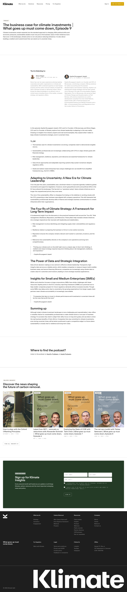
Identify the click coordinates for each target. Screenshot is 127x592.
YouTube (76, 548)
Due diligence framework (61, 521)
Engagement (37, 523)
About (96, 519)
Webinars (76, 526)
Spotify (49, 354)
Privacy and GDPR (59, 548)
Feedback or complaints (61, 552)
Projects (56, 526)
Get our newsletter (79, 534)
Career (96, 521)
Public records (78, 528)
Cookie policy (58, 550)
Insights (76, 521)
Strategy (35, 519)
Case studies (78, 519)
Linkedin (76, 546)
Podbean (55, 354)
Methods (56, 523)
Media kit (97, 523)
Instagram (77, 550)
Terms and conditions (60, 546)
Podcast (76, 523)
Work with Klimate (38, 546)
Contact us (97, 526)
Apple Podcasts (66, 354)
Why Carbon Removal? (60, 519)
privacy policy (85, 484)
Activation (36, 521)
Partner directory (79, 530)
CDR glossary (78, 532)
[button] (22, 4)
